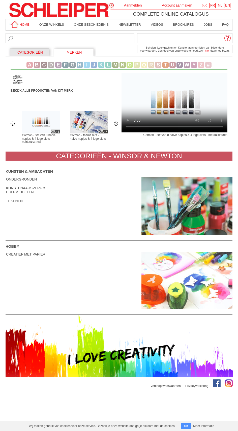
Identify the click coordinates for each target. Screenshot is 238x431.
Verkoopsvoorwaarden (166, 386)
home (19, 24)
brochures (183, 24)
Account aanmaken (177, 5)
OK (186, 425)
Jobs (208, 24)
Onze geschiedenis (91, 24)
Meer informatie (203, 426)
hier (207, 50)
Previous (13, 124)
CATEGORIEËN (30, 52)
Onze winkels (51, 24)
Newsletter (129, 24)
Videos (157, 24)
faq (225, 24)
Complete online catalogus (171, 14)
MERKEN (74, 52)
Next (116, 124)
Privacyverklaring (196, 386)
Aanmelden (133, 5)
